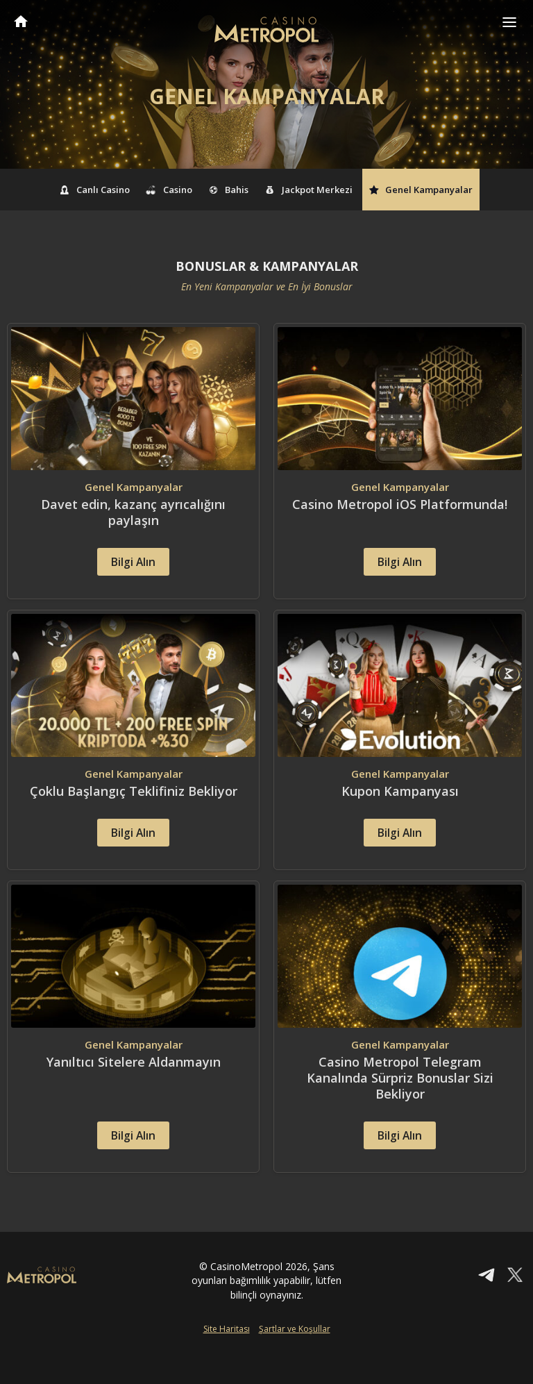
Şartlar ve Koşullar (294, 1361)
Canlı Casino (95, 189)
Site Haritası (226, 1361)
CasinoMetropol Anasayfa (21, 21)
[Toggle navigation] (509, 22)
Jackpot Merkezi (309, 189)
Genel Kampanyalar (421, 189)
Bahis (229, 189)
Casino (169, 189)
